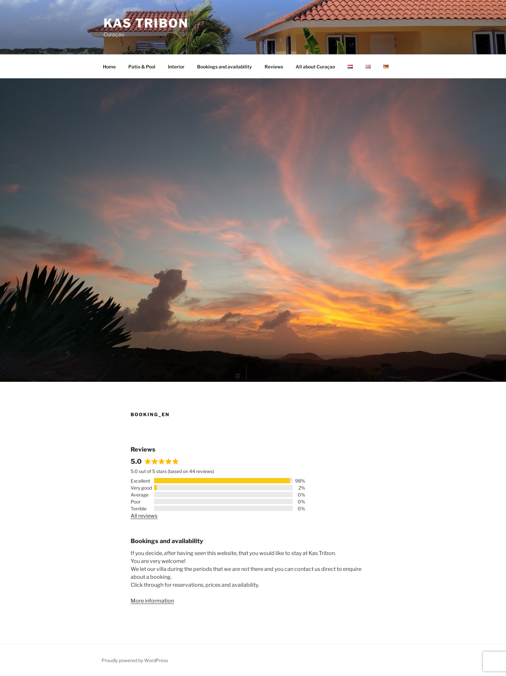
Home (109, 66)
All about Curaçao (315, 66)
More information (152, 601)
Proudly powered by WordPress (135, 660)
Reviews (274, 66)
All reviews (144, 516)
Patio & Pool (141, 66)
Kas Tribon (146, 23)
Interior (176, 66)
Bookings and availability (224, 66)
